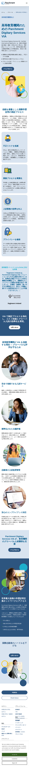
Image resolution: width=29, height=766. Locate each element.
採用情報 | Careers (20, 731)
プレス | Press (19, 734)
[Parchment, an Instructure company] (8, 3)
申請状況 (14, 692)
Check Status (15, 698)
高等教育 (17, 709)
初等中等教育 (18, 714)
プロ (16, 712)
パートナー (18, 727)
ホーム (3, 12)
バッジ (3, 731)
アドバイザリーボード (20, 725)
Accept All (14, 754)
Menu (26, 3)
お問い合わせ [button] (14, 327)
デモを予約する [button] (7, 69)
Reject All (14, 763)
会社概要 (17, 720)
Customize (14, 758)
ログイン (4, 712)
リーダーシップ (19, 722)
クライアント (18, 729)
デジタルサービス (6, 726)
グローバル (10, 12)
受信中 (3, 729)
